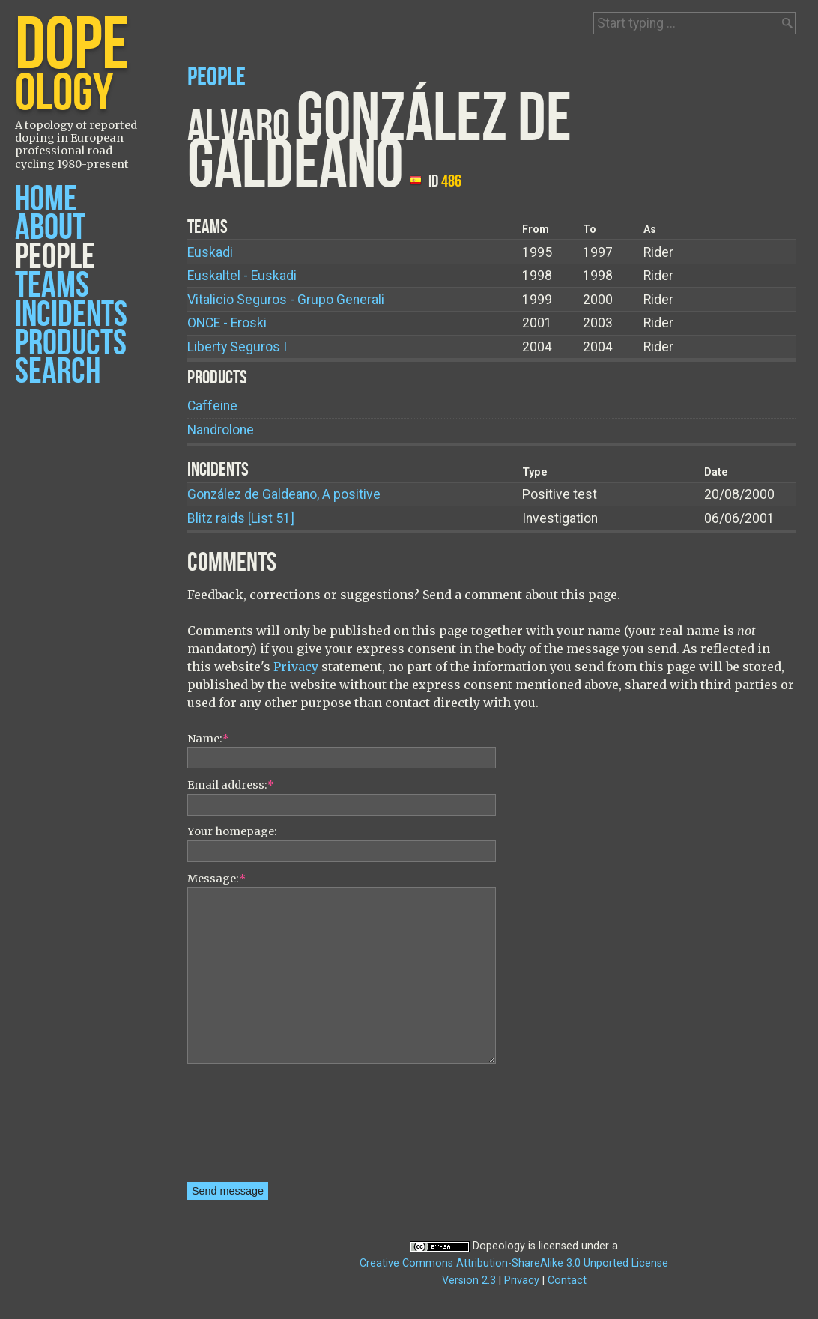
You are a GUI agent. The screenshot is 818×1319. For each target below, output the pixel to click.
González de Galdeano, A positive (284, 494)
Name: (208, 738)
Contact (567, 1280)
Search (57, 372)
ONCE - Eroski (227, 322)
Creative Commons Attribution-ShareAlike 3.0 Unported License (514, 1263)
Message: (216, 878)
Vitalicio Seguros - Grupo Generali (285, 299)
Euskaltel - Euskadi (242, 275)
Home (46, 199)
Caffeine (212, 405)
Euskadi (210, 252)
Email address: (230, 785)
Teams (52, 285)
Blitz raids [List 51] (240, 518)
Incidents (71, 315)
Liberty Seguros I (237, 346)
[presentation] (248, 1128)
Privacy (295, 666)
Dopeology (499, 1246)
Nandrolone (220, 429)
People (55, 257)
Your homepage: (232, 831)
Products (71, 343)
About (50, 228)
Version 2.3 (469, 1280)
